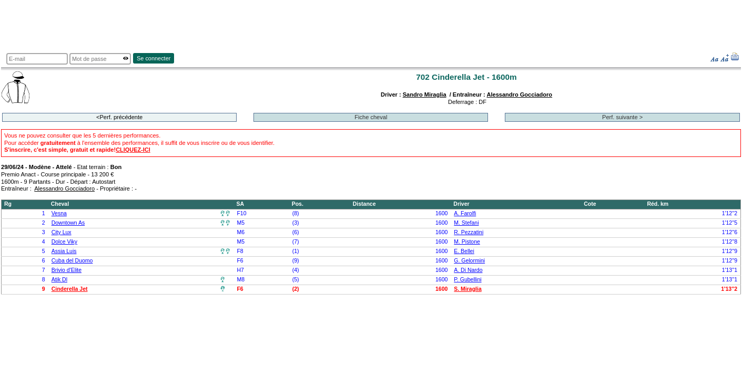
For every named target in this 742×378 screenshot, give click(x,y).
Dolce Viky (64, 242)
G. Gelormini (469, 261)
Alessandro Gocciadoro (519, 94)
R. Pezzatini (468, 232)
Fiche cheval (370, 117)
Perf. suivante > (622, 117)
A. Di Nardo (468, 270)
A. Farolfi (465, 213)
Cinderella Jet (70, 289)
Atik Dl (59, 279)
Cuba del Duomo (72, 261)
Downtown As (68, 223)
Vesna (59, 213)
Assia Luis (64, 251)
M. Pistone (467, 242)
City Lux (62, 232)
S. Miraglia (467, 289)
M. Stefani (466, 223)
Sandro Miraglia (424, 94)
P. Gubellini (467, 279)
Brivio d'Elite (67, 270)
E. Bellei (464, 251)
